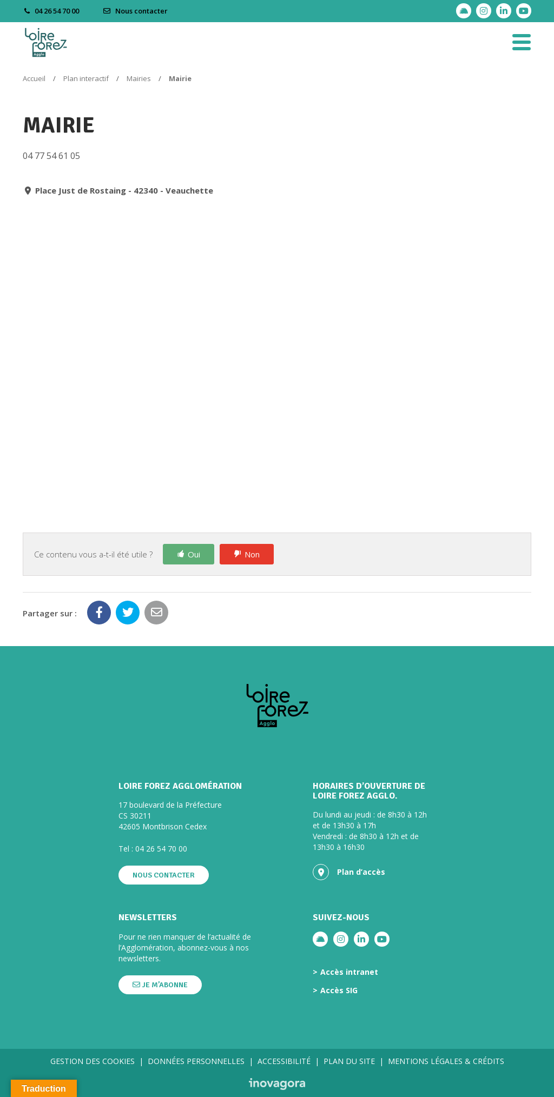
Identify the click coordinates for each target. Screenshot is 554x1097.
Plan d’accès (349, 872)
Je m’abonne (160, 984)
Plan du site (349, 1061)
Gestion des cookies (92, 1061)
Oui (194, 554)
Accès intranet (349, 972)
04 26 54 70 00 (161, 848)
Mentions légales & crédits (446, 1061)
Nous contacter (135, 11)
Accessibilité (284, 1061)
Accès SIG (339, 990)
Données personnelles (196, 1061)
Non (252, 554)
